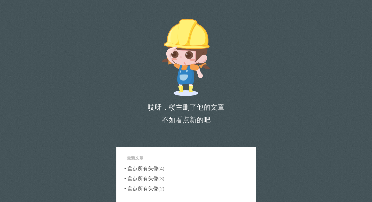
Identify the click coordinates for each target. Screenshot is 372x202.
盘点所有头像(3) (145, 178)
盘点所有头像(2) (145, 188)
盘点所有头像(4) (145, 168)
